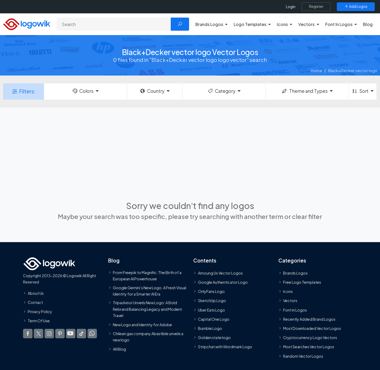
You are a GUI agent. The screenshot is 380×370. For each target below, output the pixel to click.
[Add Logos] (356, 6)
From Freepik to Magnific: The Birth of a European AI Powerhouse (147, 275)
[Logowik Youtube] (70, 334)
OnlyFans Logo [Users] (211, 291)
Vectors (290, 300)
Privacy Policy (40, 311)
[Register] (316, 6)
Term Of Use (39, 320)
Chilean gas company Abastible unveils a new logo (148, 336)
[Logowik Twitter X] (38, 334)
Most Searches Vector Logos (308, 347)
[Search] (114, 24)
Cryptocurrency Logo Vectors (310, 337)
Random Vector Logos (303, 356)
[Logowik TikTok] (81, 334)
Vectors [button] (306, 24)
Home (316, 70)
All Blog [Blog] (119, 349)
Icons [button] (282, 24)
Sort (360, 91)
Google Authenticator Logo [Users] (223, 282)
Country (152, 91)
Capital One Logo (213, 319)
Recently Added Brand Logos (309, 319)
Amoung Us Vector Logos (220, 273)
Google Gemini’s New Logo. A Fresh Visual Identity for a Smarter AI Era (149, 290)
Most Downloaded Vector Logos (312, 328)
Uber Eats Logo (211, 310)
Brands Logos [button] (209, 24)
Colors (82, 91)
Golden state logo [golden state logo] (214, 337)
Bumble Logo (210, 328)
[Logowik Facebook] (27, 334)
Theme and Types (304, 91)
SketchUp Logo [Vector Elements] (212, 300)
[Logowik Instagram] (49, 334)
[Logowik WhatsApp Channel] (92, 334)
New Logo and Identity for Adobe (142, 325)
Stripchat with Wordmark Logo (225, 347)
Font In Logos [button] (339, 24)
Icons (288, 291)
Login (290, 6)
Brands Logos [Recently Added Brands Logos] (295, 273)
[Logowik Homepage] (26, 23)
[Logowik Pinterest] (60, 334)
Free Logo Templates (302, 282)
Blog (368, 24)
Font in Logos (295, 310)
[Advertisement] (190, 153)
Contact (35, 302)
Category (221, 91)
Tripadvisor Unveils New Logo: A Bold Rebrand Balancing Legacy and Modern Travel (147, 309)
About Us (36, 293)
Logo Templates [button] (250, 24)
